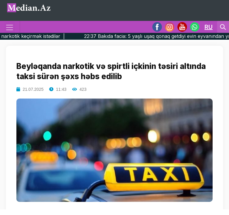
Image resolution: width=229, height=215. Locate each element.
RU (209, 26)
